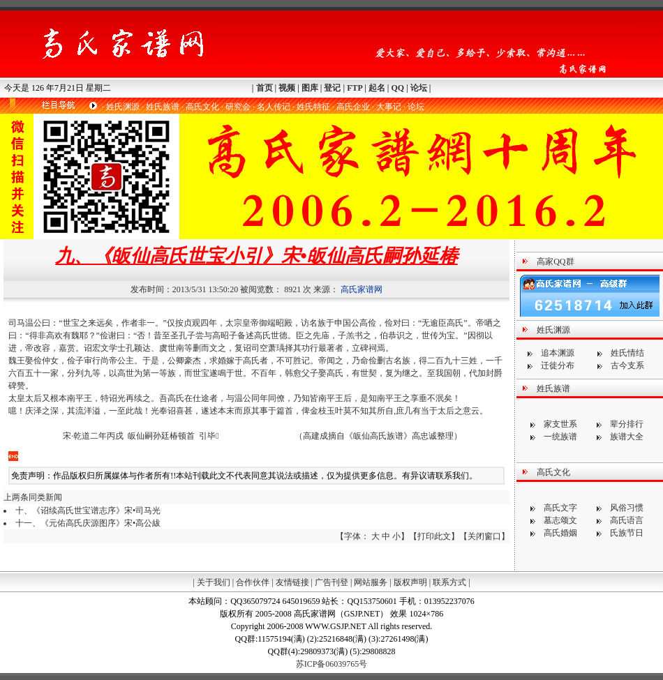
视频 (286, 88)
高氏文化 (202, 107)
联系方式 (449, 582)
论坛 (418, 88)
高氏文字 (560, 508)
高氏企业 (353, 107)
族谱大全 (626, 436)
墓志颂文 (560, 520)
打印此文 (434, 536)
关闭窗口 (484, 536)
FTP (354, 88)
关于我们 (213, 582)
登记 (332, 88)
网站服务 (370, 582)
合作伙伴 (252, 582)
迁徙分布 (557, 365)
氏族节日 (626, 533)
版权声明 (410, 582)
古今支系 (627, 365)
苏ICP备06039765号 (332, 664)
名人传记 (273, 107)
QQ (397, 88)
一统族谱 (560, 436)
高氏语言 (626, 520)
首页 (264, 88)
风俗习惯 (626, 508)
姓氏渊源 (123, 107)
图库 (309, 88)
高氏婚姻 (560, 533)
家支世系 (560, 424)
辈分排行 (626, 424)
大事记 (388, 107)
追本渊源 (557, 353)
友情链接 (292, 582)
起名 (376, 88)
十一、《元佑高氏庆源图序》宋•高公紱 (88, 523)
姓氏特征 (313, 107)
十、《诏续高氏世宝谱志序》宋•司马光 (88, 510)
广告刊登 (331, 582)
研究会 (238, 107)
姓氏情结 (627, 353)
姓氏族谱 (162, 107)
